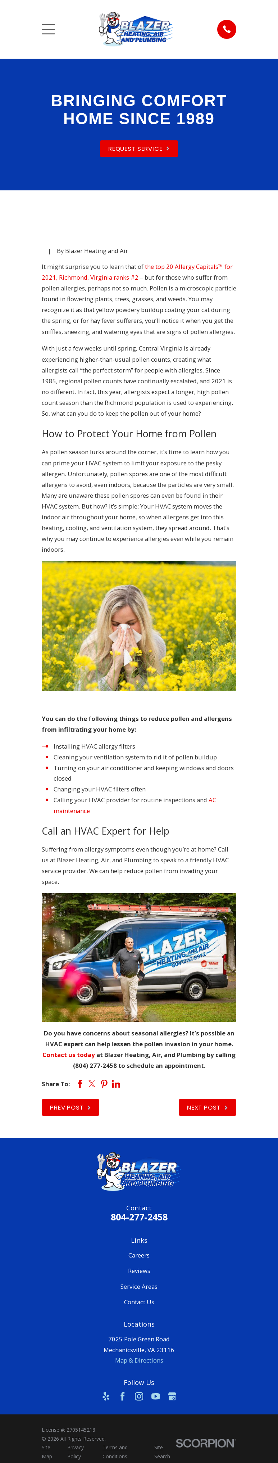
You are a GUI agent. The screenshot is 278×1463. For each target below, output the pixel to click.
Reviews (139, 1270)
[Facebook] (122, 1396)
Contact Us (139, 1302)
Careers (139, 1255)
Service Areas (139, 1286)
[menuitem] (50, 1452)
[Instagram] (139, 1396)
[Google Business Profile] (172, 1396)
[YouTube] (155, 1396)
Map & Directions (139, 1360)
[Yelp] (106, 1396)
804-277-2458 (139, 1217)
